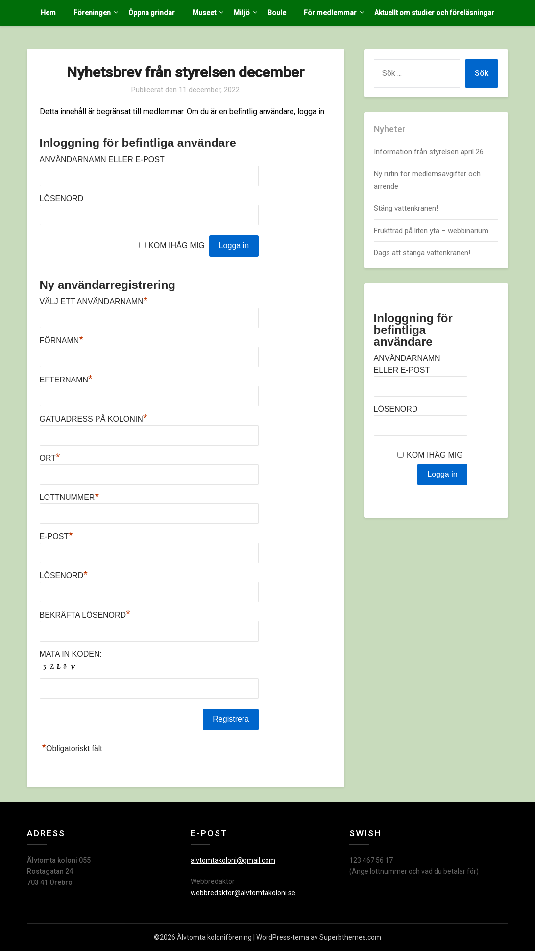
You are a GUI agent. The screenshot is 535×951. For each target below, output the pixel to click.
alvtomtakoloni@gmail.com (233, 860)
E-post (56, 536)
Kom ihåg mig (176, 245)
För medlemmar (330, 13)
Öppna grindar (151, 13)
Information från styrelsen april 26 (429, 151)
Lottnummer (69, 497)
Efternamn (66, 380)
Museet (204, 13)
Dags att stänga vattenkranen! (422, 252)
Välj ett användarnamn (94, 301)
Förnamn (61, 340)
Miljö (242, 13)
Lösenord (62, 198)
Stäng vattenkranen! (406, 208)
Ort (50, 458)
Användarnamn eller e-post (102, 159)
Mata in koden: (71, 654)
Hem (48, 13)
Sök (481, 73)
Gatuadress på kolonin (93, 419)
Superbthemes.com (350, 937)
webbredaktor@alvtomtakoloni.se (243, 893)
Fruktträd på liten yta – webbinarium (431, 230)
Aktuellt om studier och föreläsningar (434, 13)
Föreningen (92, 13)
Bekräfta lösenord (85, 615)
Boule (277, 13)
